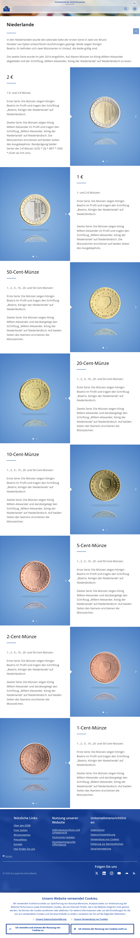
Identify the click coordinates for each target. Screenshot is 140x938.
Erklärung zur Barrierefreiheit (107, 844)
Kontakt (18, 844)
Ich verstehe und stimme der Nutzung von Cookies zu (37, 929)
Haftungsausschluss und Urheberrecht (66, 831)
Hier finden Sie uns (24, 849)
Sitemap (8, 856)
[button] (134, 3)
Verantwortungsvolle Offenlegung (63, 843)
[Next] (135, 116)
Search (125, 8)
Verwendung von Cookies (105, 839)
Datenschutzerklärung (103, 834)
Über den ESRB (22, 825)
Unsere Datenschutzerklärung (51, 918)
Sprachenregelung (101, 848)
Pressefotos (20, 839)
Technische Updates (63, 837)
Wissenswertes (22, 834)
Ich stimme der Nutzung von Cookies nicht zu (102, 928)
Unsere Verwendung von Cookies (91, 918)
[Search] (68, 8)
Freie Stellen (20, 830)
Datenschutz (97, 830)
